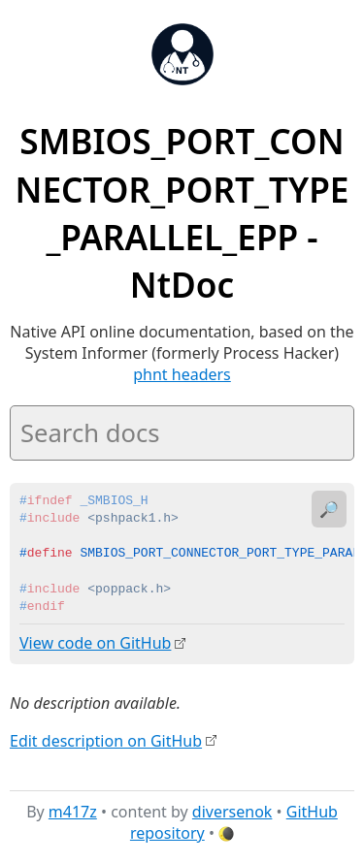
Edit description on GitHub (106, 740)
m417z (73, 810)
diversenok (232, 810)
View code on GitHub (95, 643)
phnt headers (182, 374)
